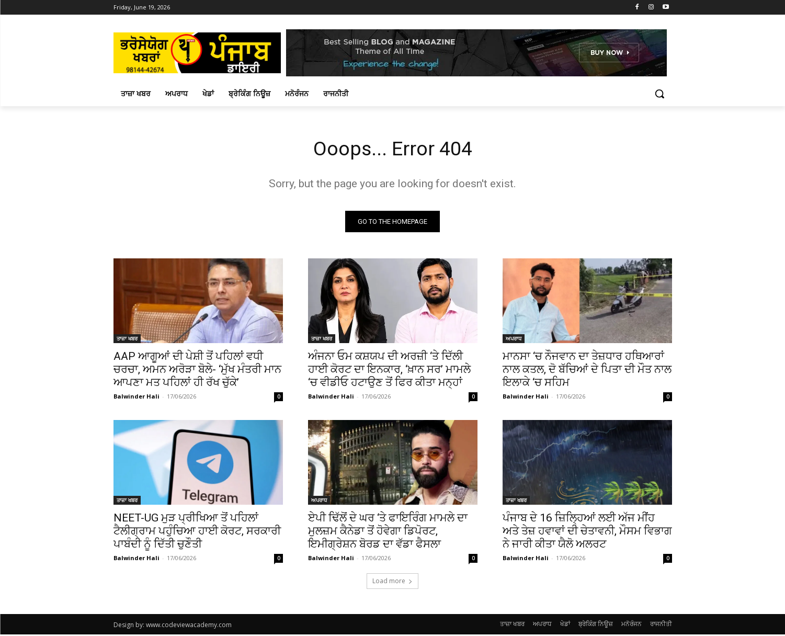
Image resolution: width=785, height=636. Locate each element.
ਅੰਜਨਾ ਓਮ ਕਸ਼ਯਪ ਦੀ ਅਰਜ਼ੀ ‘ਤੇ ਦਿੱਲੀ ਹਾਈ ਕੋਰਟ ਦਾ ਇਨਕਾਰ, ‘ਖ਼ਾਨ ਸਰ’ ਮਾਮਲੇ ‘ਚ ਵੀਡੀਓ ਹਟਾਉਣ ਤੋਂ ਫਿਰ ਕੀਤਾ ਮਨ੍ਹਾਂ (389, 370)
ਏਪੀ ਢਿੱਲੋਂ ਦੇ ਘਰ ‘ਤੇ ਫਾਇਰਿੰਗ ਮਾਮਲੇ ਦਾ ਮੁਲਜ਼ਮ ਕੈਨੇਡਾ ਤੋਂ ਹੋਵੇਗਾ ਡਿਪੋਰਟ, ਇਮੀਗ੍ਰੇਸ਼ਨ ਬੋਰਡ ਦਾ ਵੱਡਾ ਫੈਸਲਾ (388, 532)
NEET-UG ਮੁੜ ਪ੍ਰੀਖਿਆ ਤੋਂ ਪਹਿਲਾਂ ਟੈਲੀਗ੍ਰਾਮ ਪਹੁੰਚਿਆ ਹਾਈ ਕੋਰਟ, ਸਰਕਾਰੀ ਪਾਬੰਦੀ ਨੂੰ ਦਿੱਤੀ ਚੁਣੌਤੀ (197, 532)
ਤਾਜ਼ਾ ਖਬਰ (127, 340)
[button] (659, 93)
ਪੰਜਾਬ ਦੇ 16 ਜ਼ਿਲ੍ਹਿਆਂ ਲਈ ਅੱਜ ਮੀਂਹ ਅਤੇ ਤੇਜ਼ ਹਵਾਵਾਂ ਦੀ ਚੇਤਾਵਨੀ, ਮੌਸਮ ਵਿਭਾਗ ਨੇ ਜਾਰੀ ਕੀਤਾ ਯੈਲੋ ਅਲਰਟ (587, 532)
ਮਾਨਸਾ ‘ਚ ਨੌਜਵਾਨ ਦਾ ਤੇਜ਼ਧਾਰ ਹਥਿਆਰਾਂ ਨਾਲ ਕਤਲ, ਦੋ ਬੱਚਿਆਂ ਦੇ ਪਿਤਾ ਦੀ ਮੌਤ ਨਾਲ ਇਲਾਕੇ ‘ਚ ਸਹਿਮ (587, 370)
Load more (392, 582)
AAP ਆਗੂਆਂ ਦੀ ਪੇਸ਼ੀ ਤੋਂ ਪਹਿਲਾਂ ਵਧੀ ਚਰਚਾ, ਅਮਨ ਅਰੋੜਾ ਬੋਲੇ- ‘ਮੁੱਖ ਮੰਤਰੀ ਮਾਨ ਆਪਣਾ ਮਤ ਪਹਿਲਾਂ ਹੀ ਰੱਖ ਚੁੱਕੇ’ (197, 370)
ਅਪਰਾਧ (513, 340)
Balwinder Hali (136, 398)
